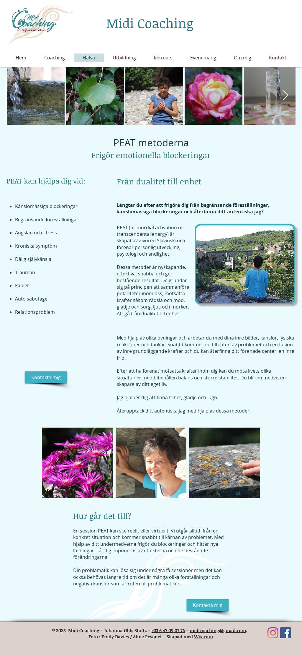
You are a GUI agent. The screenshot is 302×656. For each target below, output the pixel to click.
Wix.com (203, 636)
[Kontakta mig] (46, 377)
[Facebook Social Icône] (285, 632)
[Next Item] (285, 95)
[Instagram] (272, 632)
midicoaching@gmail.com (218, 630)
